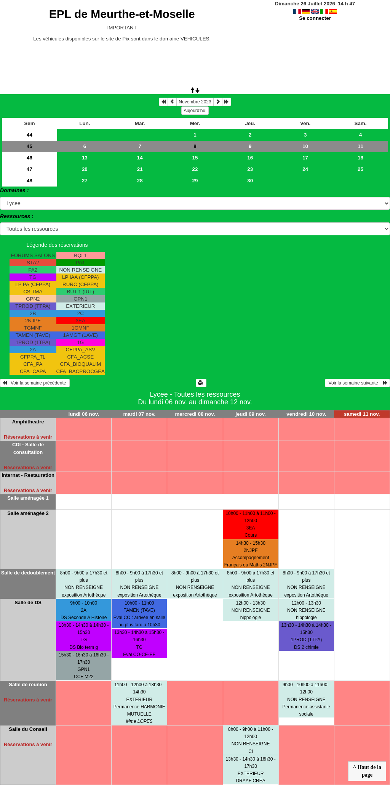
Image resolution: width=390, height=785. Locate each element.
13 (85, 158)
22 (195, 169)
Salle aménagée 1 (27, 498)
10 (305, 146)
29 (195, 180)
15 (195, 158)
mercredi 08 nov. (195, 414)
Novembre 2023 (195, 102)
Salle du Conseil (28, 729)
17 (305, 158)
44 (29, 135)
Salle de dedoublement (28, 573)
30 (250, 180)
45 (29, 146)
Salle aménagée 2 (27, 513)
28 (140, 180)
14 (140, 158)
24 (305, 169)
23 (250, 169)
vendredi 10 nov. (306, 414)
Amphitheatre (28, 422)
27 (85, 180)
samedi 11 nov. (362, 414)
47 (29, 169)
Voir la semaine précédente (34, 383)
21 (140, 169)
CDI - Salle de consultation (28, 448)
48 (29, 180)
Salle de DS (28, 602)
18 (360, 158)
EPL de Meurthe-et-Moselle (122, 14)
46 (29, 158)
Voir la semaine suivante (357, 383)
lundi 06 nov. (83, 414)
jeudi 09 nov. (250, 414)
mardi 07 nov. (139, 414)
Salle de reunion (28, 684)
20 (85, 169)
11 (360, 146)
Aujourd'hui (195, 110)
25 (360, 169)
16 (250, 158)
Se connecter (315, 18)
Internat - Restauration (28, 475)
